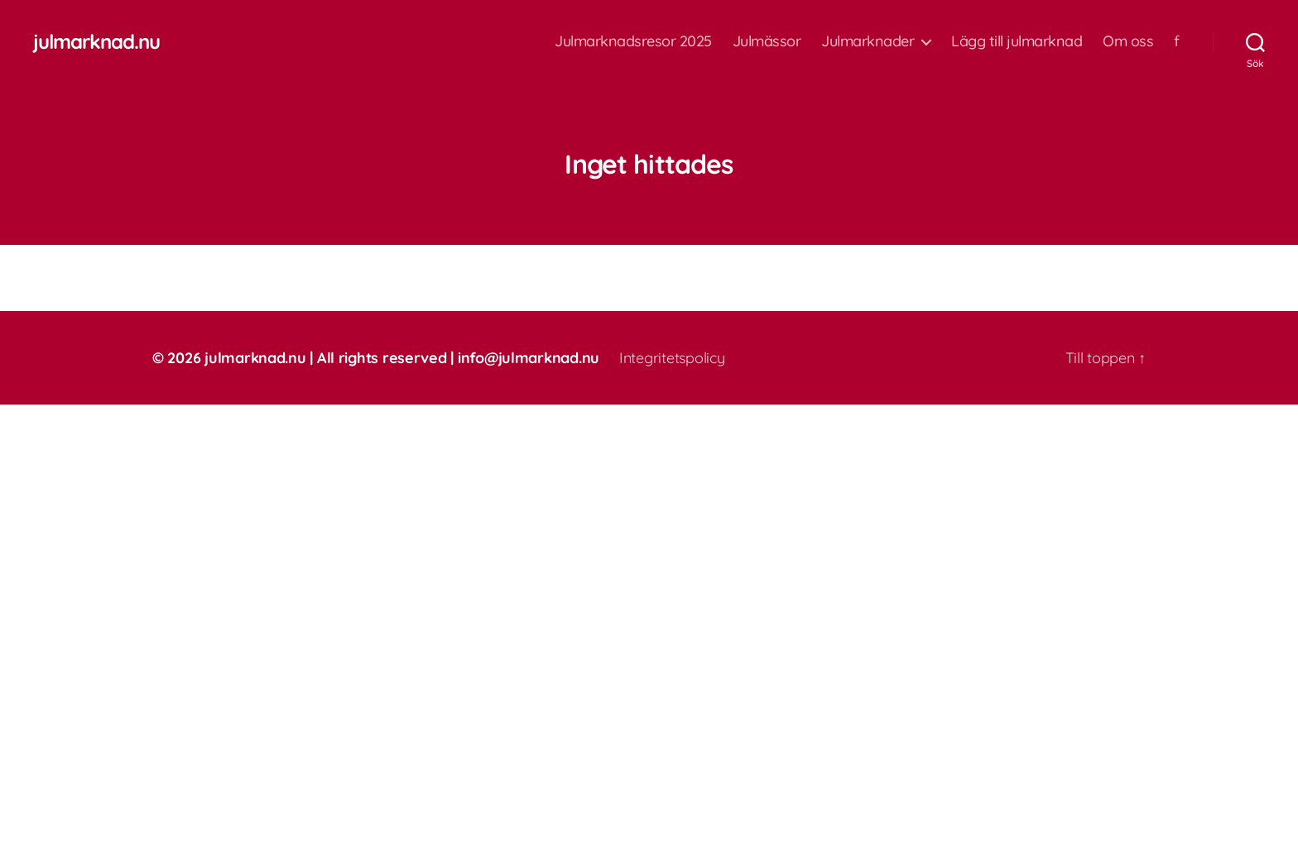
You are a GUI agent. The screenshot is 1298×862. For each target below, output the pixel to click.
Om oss (1128, 41)
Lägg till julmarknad (1016, 41)
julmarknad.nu (96, 41)
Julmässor (767, 41)
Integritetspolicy (671, 357)
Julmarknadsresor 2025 (633, 41)
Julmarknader (867, 41)
